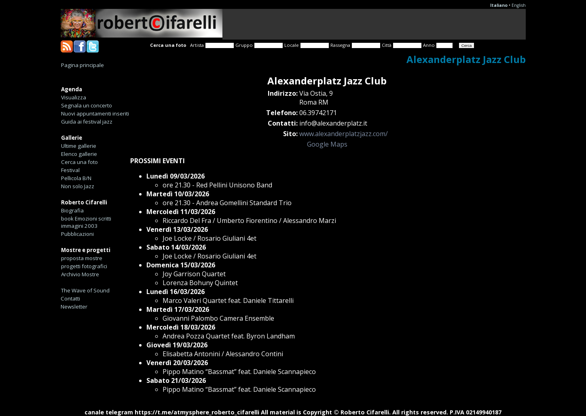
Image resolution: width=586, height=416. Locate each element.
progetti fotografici (84, 266)
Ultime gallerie (78, 145)
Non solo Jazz (77, 186)
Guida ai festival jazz (86, 121)
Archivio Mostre (80, 274)
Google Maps (327, 144)
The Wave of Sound (85, 290)
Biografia (72, 210)
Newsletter (74, 306)
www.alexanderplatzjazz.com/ (343, 133)
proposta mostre (81, 258)
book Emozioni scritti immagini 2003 (86, 222)
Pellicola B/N (76, 178)
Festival (70, 170)
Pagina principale (82, 65)
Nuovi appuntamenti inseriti (95, 113)
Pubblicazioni (77, 233)
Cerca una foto (79, 162)
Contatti (70, 298)
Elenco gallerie (79, 154)
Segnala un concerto (86, 105)
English (519, 5)
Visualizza (73, 97)
